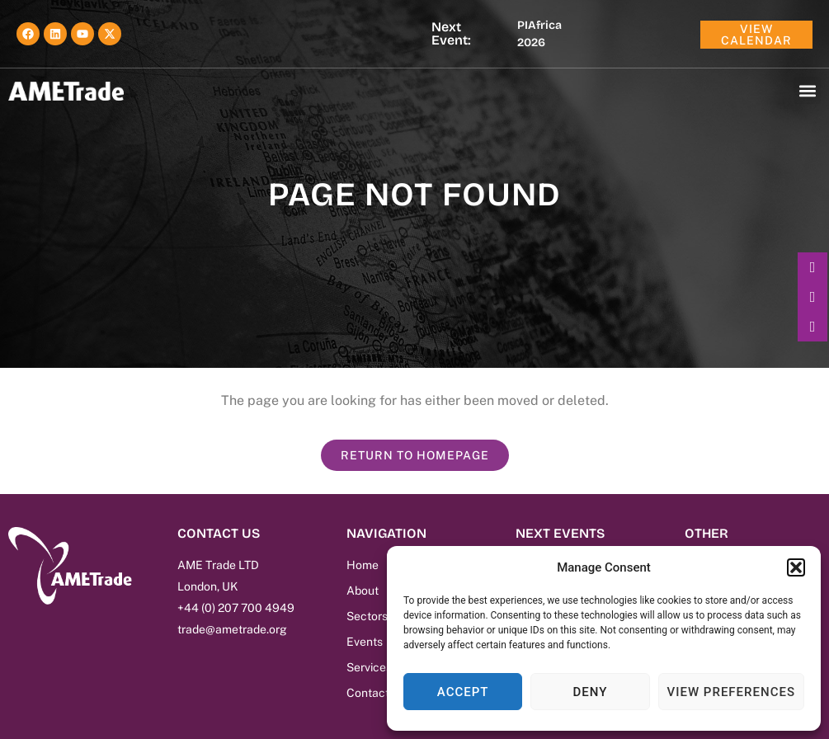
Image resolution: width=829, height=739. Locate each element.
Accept (463, 692)
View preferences (731, 692)
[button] (796, 567)
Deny (589, 692)
